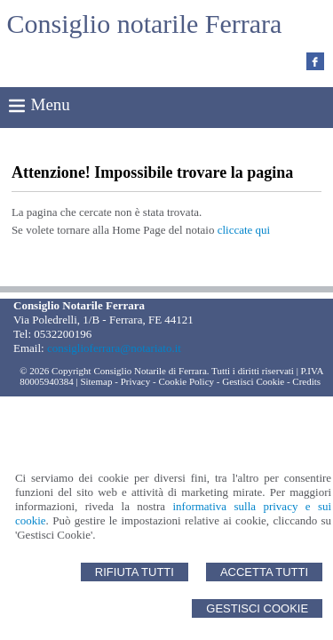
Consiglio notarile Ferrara (144, 23)
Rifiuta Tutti (134, 572)
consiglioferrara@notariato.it (114, 348)
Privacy (136, 381)
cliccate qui (244, 229)
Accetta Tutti (264, 572)
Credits (306, 381)
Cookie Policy (186, 381)
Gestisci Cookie (257, 608)
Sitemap (96, 381)
